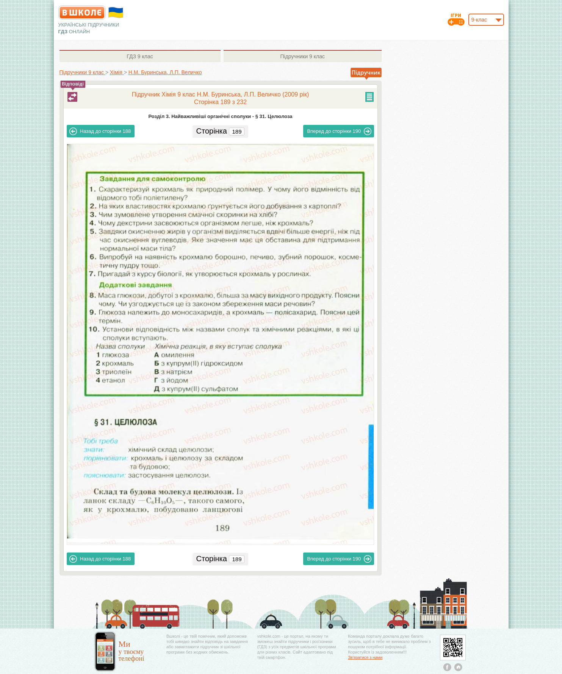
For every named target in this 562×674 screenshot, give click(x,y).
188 (100, 131)
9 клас (140, 56)
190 (339, 131)
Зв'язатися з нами (365, 657)
